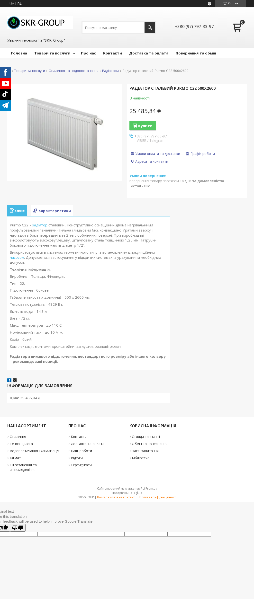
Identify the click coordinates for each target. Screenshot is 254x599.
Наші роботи (81, 450)
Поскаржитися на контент (116, 497)
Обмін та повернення (149, 443)
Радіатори (110, 71)
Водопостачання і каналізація (34, 450)
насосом (17, 257)
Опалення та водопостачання (74, 71)
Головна (19, 53)
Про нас (88, 53)
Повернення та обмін (196, 53)
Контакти (112, 53)
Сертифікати (81, 465)
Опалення (18, 436)
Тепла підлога (21, 443)
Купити (145, 125)
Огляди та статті (146, 436)
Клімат (15, 458)
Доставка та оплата (148, 53)
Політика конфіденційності (157, 497)
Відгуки (77, 458)
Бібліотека (140, 458)
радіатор (39, 225)
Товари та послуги (52, 53)
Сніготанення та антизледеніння (23, 467)
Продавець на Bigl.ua (127, 493)
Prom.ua (151, 488)
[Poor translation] (18, 528)
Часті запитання (145, 450)
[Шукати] (150, 27)
